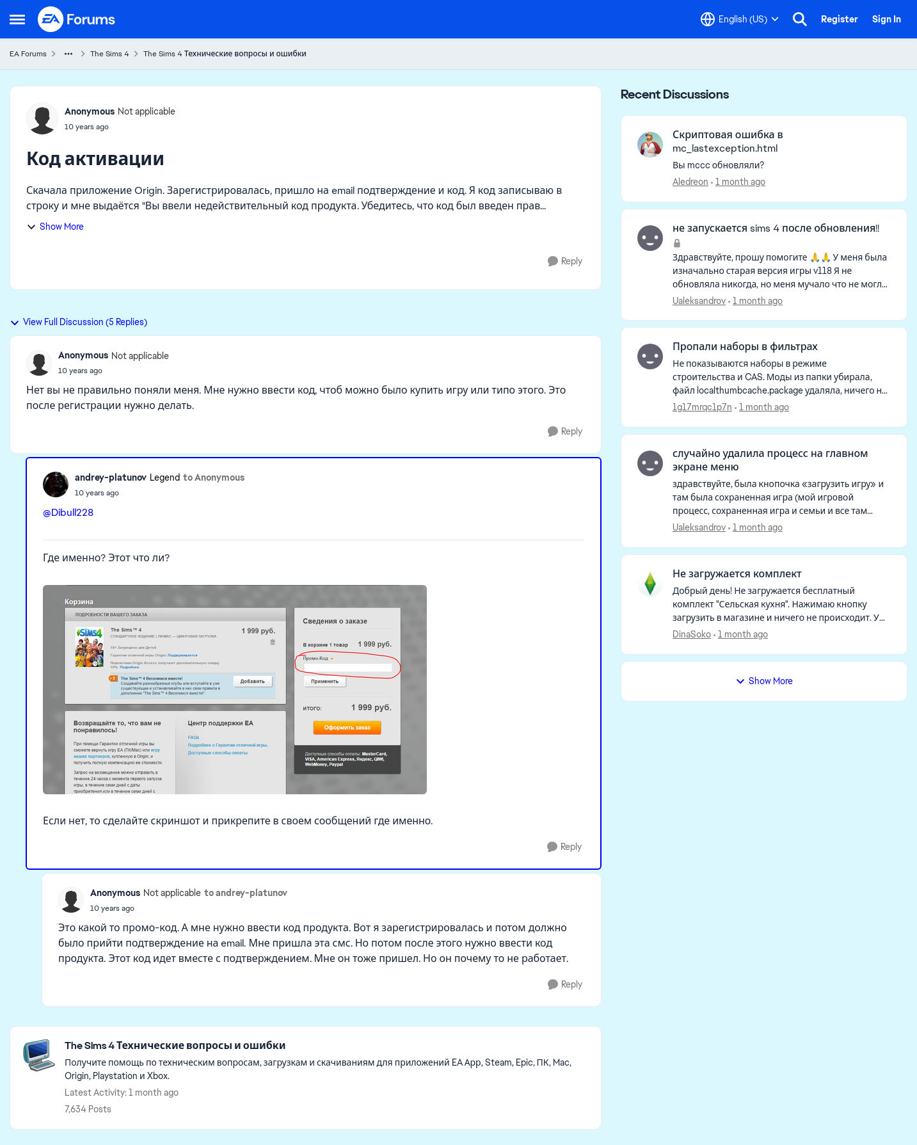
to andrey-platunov (245, 893)
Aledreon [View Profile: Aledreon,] (690, 182)
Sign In (886, 19)
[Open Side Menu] (17, 19)
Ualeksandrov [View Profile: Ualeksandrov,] (699, 300)
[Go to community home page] (77, 19)
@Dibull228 (68, 512)
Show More (55, 226)
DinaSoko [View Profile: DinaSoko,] (692, 634)
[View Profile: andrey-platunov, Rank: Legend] (55, 484)
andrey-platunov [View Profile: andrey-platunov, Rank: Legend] (111, 477)
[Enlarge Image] (313, 689)
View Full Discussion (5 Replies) (78, 322)
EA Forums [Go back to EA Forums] (28, 54)
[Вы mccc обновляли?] (782, 165)
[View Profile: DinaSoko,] (650, 584)
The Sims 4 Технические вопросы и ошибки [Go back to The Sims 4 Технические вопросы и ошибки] (225, 54)
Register (839, 19)
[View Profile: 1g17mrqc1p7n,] (650, 356)
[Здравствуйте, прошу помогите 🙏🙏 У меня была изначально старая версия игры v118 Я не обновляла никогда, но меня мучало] (782, 270)
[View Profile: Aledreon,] (650, 144)
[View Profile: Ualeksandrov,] (650, 238)
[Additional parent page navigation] (68, 54)
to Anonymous (213, 477)
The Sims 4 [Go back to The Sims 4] (109, 54)
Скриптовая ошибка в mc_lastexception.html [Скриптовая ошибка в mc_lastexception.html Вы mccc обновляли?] (728, 142)
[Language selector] (740, 19)
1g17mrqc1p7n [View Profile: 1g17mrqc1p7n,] (702, 407)
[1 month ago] (738, 182)
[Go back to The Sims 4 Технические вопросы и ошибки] (326, 1046)
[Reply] (565, 261)
